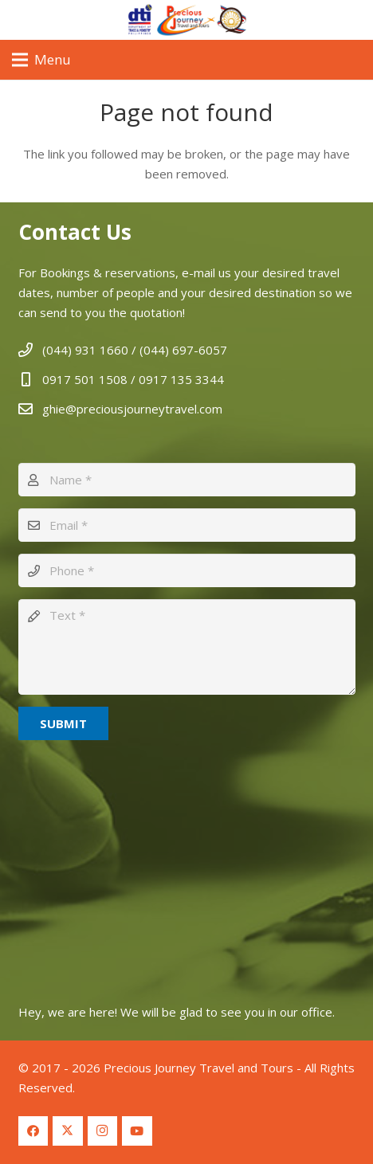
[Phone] (186, 570)
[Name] (186, 479)
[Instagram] (103, 1131)
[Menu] (41, 60)
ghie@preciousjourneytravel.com (132, 409)
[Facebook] (33, 1131)
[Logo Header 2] (186, 20)
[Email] (186, 525)
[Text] (186, 647)
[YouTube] (137, 1131)
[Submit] (63, 723)
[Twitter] (68, 1131)
